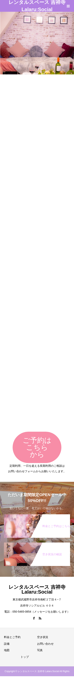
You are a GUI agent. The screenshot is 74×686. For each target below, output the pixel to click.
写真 (40, 650)
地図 (6, 650)
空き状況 (42, 637)
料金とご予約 (12, 637)
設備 (6, 643)
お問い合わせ (45, 643)
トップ (25, 656)
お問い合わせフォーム (22, 471)
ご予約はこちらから (37, 447)
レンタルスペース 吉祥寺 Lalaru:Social (37, 6)
